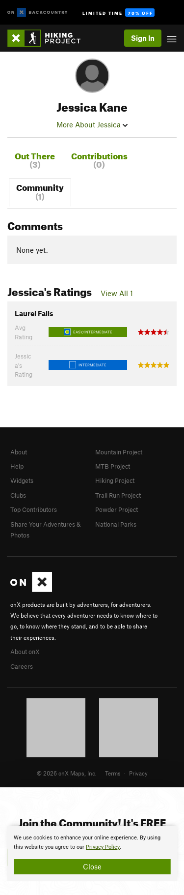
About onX (25, 652)
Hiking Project (114, 480)
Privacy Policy (103, 847)
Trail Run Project (118, 495)
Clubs (18, 495)
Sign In (143, 37)
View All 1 (117, 293)
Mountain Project (118, 452)
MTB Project (112, 466)
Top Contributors (33, 509)
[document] (92, 853)
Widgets (21, 480)
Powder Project (116, 509)
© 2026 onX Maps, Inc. (67, 773)
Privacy (138, 773)
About (18, 452)
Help (17, 466)
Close (92, 866)
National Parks (115, 524)
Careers (21, 666)
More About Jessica (92, 124)
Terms (113, 773)
